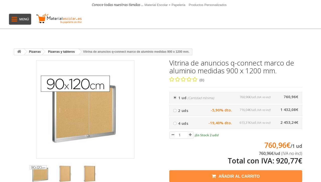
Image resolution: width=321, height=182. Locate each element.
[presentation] (20, 176)
